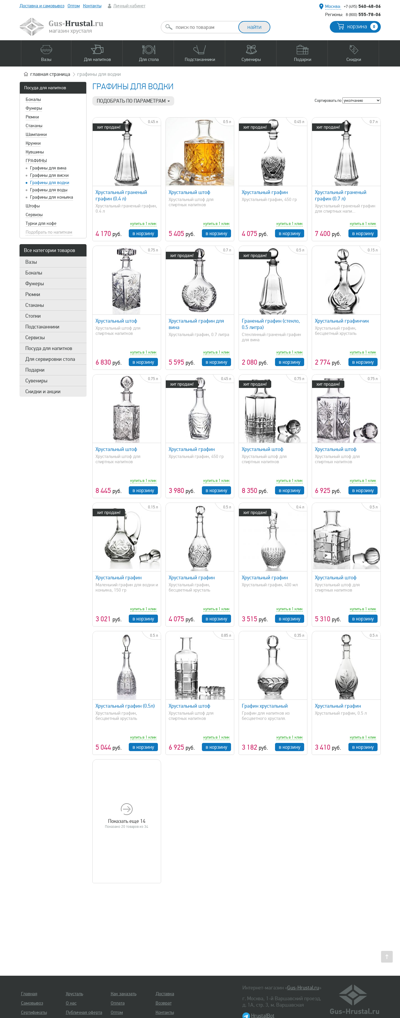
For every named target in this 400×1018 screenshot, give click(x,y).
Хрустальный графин (265, 192)
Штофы (33, 206)
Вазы (31, 262)
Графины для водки (49, 183)
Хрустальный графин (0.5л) (125, 706)
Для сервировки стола (50, 359)
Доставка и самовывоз (42, 6)
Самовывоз (32, 1003)
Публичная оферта (84, 1012)
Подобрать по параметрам (133, 101)
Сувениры (36, 380)
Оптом (74, 6)
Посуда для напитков (45, 88)
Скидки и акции (43, 391)
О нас (71, 1003)
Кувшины (35, 152)
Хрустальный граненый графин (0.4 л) (121, 195)
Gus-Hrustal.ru (303, 987)
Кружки (33, 143)
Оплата (118, 1003)
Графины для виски (49, 175)
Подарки (35, 370)
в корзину (143, 233)
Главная (29, 994)
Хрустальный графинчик (342, 321)
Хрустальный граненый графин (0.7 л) (340, 195)
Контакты (92, 6)
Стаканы (34, 126)
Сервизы (34, 215)
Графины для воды (48, 190)
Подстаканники (42, 326)
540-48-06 (362, 6)
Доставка (165, 994)
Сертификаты (34, 1012)
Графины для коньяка (51, 197)
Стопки (33, 316)
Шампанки (36, 134)
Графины (36, 161)
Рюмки (32, 117)
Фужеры (34, 108)
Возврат (164, 1003)
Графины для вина (48, 168)
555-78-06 (363, 14)
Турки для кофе (41, 223)
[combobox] (205, 27)
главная (50, 74)
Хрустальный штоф (189, 192)
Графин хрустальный (265, 706)
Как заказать (123, 994)
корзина (362, 26)
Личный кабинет (129, 6)
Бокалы (33, 99)
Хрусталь (74, 994)
